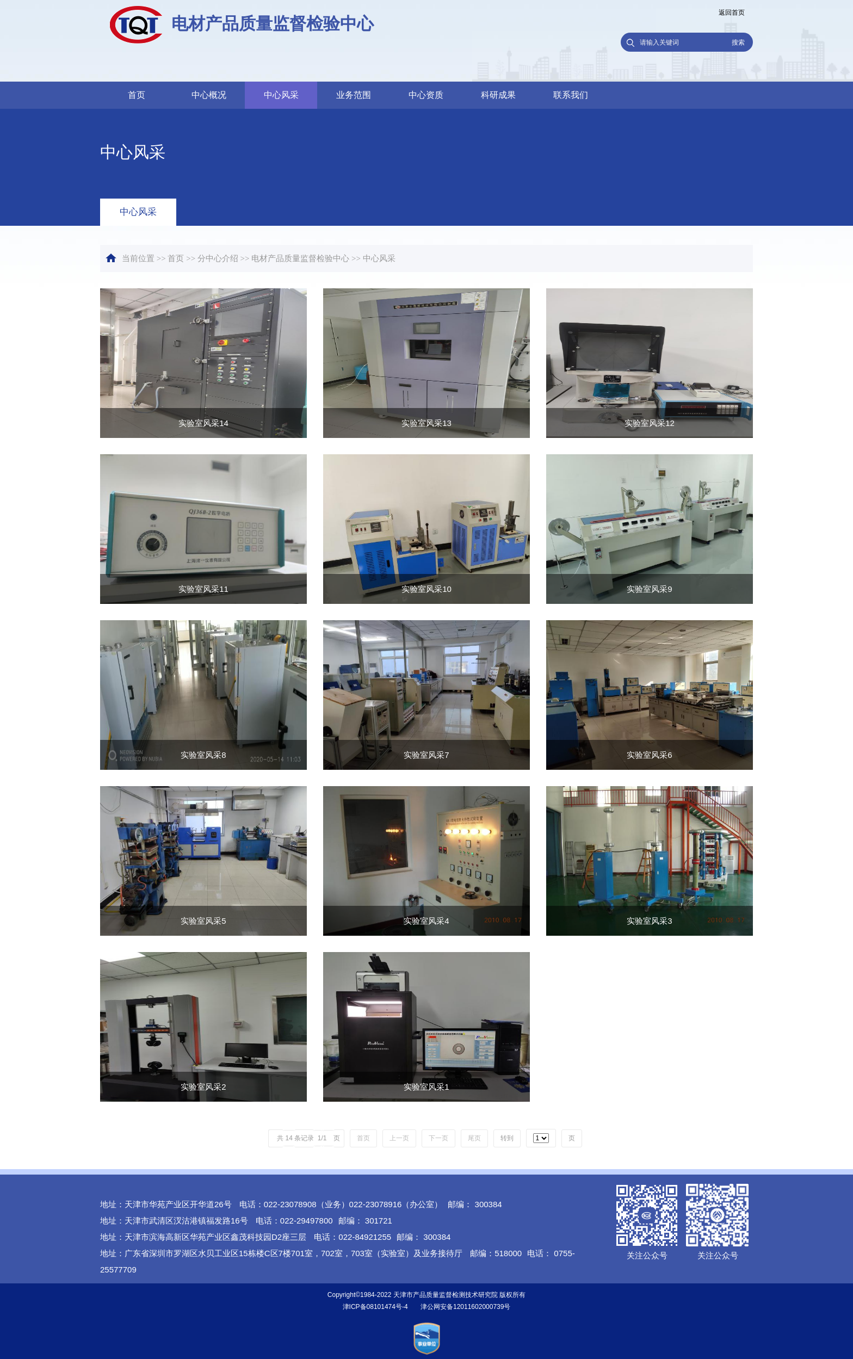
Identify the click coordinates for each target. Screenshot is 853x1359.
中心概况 (208, 95)
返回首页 (732, 12)
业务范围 (353, 95)
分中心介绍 (217, 258)
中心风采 (281, 95)
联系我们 (570, 95)
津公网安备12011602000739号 (465, 1307)
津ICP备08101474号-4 (375, 1307)
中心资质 (426, 95)
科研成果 (498, 95)
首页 (136, 95)
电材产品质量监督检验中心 (300, 258)
